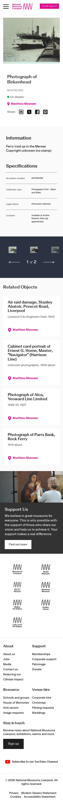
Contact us (10, 669)
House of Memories (16, 702)
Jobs (6, 659)
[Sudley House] (46, 604)
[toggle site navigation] (6, 6)
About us (9, 654)
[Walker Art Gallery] (17, 604)
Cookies (15, 796)
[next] (49, 262)
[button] (12, 251)
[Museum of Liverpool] (17, 569)
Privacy (14, 793)
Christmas (39, 702)
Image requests (13, 712)
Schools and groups (16, 697)
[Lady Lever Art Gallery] (17, 622)
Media (7, 664)
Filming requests (43, 707)
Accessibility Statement (39, 796)
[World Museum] (46, 569)
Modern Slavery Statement (38, 793)
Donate (37, 669)
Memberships (41, 654)
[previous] (14, 262)
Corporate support (44, 659)
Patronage (39, 664)
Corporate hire (41, 697)
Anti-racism (10, 707)
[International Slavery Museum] (17, 587)
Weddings (38, 712)
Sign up (13, 744)
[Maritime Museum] (46, 587)
